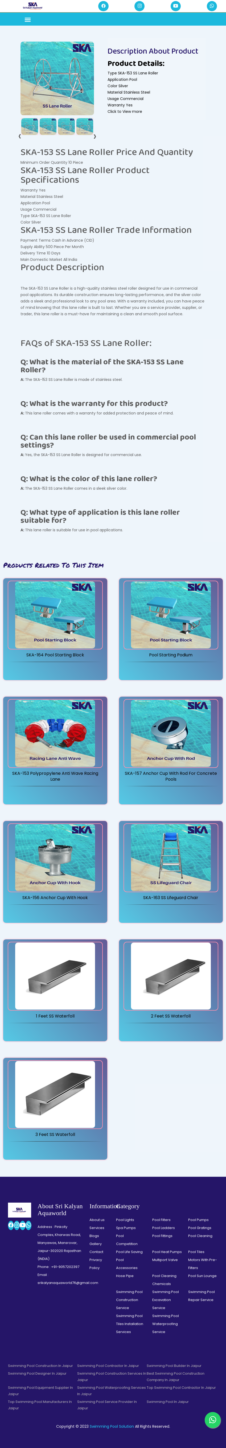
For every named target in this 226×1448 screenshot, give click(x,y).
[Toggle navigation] (27, 20)
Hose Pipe (125, 1275)
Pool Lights (125, 1219)
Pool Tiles (196, 1251)
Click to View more (125, 111)
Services (96, 1227)
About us (97, 1219)
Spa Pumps (126, 1227)
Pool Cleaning (200, 1235)
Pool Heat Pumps (167, 1251)
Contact (96, 1251)
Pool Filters (161, 1219)
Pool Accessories (127, 1263)
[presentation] (20, 136)
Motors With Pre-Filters (202, 1263)
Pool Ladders (163, 1227)
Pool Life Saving (129, 1251)
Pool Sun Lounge (202, 1275)
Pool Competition (127, 1239)
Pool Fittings (162, 1235)
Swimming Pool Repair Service (201, 1295)
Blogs (94, 1235)
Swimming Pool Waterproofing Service (165, 1323)
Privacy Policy (95, 1263)
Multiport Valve (165, 1259)
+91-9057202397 (65, 1266)
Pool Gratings (199, 1227)
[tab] (29, 126)
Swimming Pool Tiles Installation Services (129, 1323)
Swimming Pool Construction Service (129, 1299)
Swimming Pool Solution (112, 1426)
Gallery (95, 1243)
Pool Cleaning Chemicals (164, 1279)
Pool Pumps (198, 1219)
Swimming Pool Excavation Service (165, 1299)
